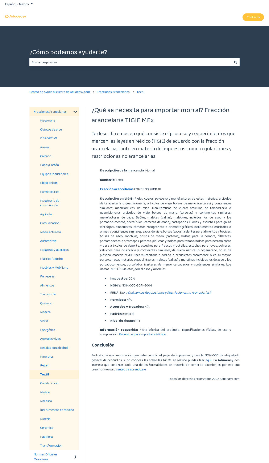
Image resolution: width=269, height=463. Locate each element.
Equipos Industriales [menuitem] (54, 173)
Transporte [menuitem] (48, 294)
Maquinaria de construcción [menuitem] (49, 203)
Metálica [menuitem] (46, 401)
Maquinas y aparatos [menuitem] (54, 249)
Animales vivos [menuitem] (50, 338)
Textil (140, 91)
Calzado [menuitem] (45, 156)
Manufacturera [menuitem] (50, 232)
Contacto (253, 17)
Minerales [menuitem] (47, 356)
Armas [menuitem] (44, 147)
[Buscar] (236, 62)
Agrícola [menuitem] (46, 214)
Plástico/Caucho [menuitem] (51, 258)
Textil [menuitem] (44, 374)
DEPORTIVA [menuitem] (48, 138)
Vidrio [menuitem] (44, 320)
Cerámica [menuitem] (46, 427)
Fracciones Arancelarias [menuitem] (50, 111)
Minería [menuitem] (45, 418)
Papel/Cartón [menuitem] (49, 164)
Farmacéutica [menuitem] (49, 191)
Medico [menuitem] (45, 392)
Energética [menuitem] (47, 329)
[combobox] (130, 62)
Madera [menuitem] (45, 312)
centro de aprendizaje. (131, 369)
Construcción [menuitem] (49, 383)
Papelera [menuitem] (46, 436)
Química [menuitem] (45, 303)
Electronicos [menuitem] (49, 182)
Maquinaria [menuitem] (47, 120)
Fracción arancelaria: (116, 189)
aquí (208, 360)
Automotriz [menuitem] (48, 240)
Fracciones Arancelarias (113, 91)
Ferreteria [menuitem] (47, 276)
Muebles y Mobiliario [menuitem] (54, 267)
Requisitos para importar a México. (143, 334)
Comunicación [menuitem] (49, 223)
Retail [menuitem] (44, 365)
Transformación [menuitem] (51, 445)
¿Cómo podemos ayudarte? (68, 52)
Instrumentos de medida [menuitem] (57, 409)
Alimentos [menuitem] (47, 285)
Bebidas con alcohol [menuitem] (54, 347)
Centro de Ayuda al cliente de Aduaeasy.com (59, 91)
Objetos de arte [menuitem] (51, 129)
